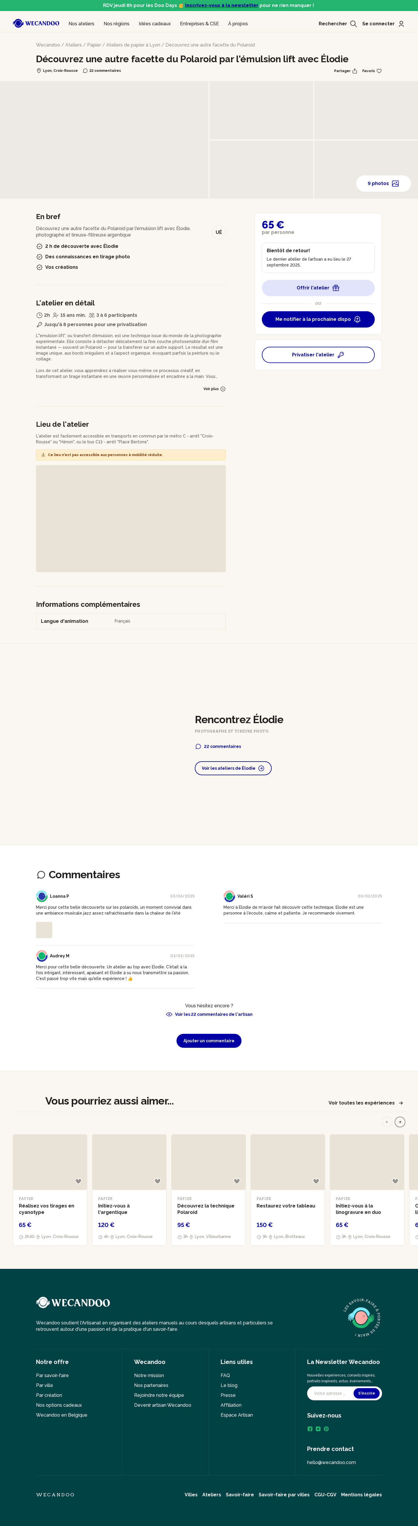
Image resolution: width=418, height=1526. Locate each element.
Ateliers (73, 45)
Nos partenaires (151, 1385)
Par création (49, 1395)
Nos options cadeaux (59, 1405)
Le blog (229, 1385)
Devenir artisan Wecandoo (162, 1405)
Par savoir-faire (52, 1375)
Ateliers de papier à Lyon (133, 45)
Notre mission (149, 1375)
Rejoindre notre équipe (159, 1395)
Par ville (44, 1385)
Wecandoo (48, 45)
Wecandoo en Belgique (61, 1415)
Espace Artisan (237, 1415)
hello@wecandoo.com (331, 1462)
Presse (228, 1395)
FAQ (225, 1375)
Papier (94, 45)
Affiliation (231, 1405)
